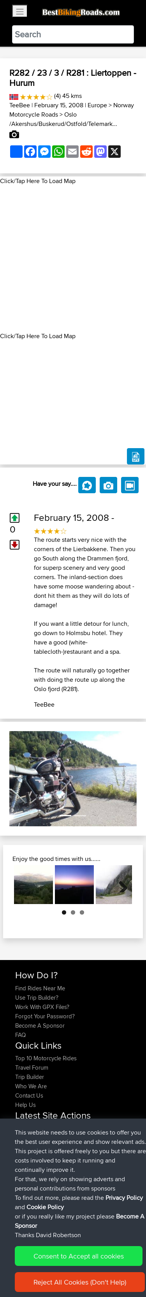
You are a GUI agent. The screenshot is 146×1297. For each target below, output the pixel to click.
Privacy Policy (119, 1267)
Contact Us (29, 1095)
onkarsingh (30, 1128)
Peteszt (25, 1175)
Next (120, 884)
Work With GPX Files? (42, 1007)
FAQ (20, 1035)
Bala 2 (77, 1184)
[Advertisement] (73, 259)
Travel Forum (31, 1067)
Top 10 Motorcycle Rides (46, 1058)
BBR (69, 1128)
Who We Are (31, 1086)
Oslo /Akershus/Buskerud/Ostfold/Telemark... (63, 119)
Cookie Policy (23, 1276)
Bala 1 (76, 1203)
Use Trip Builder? (36, 997)
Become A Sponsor (40, 1025)
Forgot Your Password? (45, 1016)
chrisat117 (27, 1184)
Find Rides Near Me (40, 988)
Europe (97, 105)
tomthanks (29, 1138)
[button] (18, 778)
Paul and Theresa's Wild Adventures (60, 1156)
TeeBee (19, 105)
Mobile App (110, 1147)
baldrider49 (30, 1147)
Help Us (25, 1105)
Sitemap (87, 1267)
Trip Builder (29, 1077)
